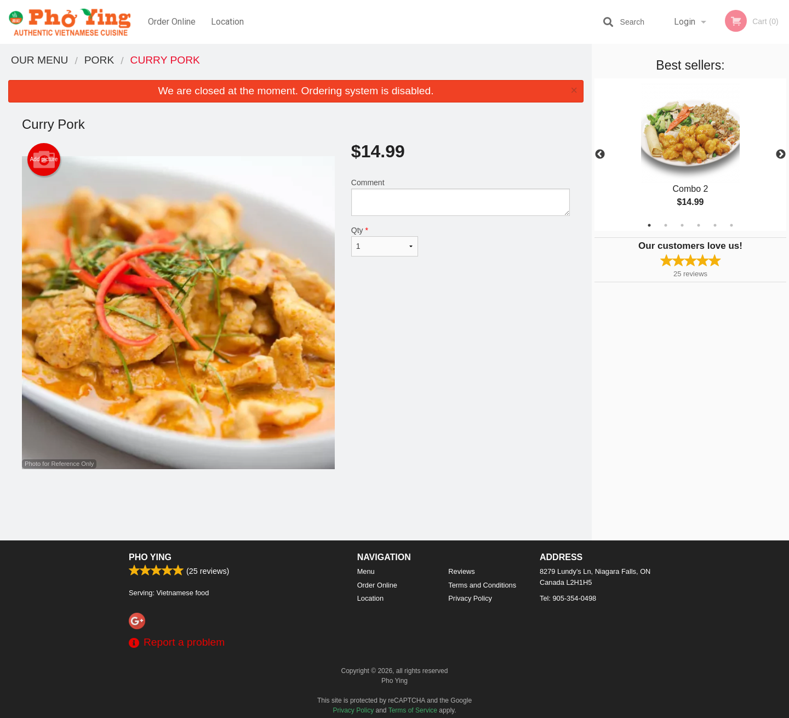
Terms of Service (412, 710)
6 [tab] (731, 225)
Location (227, 21)
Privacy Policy (470, 598)
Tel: (568, 598)
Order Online (172, 21)
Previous (599, 154)
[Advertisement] (296, 504)
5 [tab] (715, 225)
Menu (366, 571)
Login (684, 21)
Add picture (44, 159)
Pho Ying (150, 557)
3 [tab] (682, 225)
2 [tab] (665, 225)
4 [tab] (698, 225)
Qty (384, 241)
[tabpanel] (690, 154)
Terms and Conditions (482, 585)
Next (780, 154)
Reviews (461, 571)
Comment (460, 197)
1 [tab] (649, 225)
